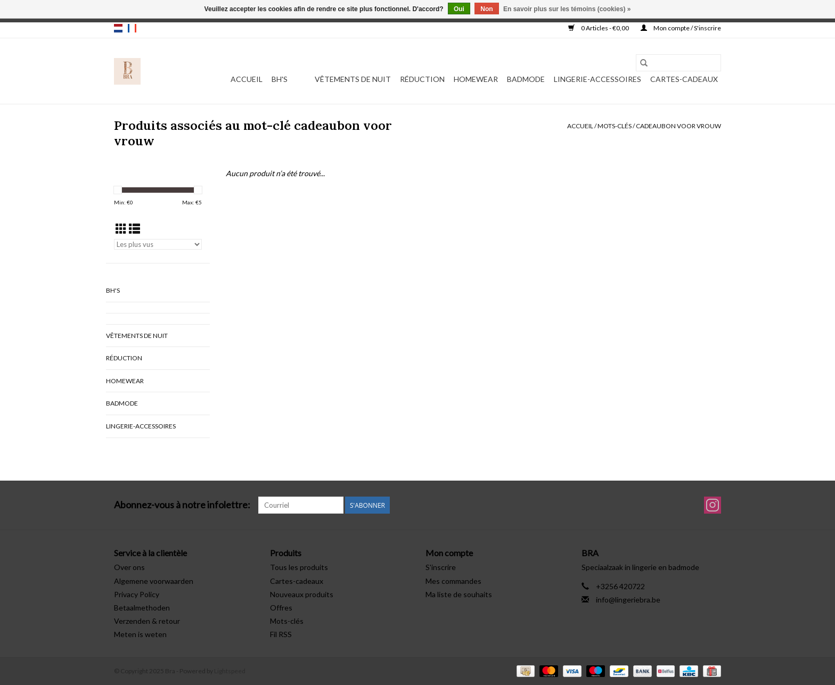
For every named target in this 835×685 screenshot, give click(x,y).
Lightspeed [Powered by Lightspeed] (229, 671)
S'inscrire (440, 567)
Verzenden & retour (147, 620)
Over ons (129, 567)
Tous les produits (299, 567)
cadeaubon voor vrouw (678, 126)
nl (118, 28)
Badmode (526, 79)
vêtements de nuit (353, 79)
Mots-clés (614, 126)
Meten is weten (140, 634)
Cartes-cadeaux (684, 79)
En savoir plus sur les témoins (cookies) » (567, 9)
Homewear (476, 79)
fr (132, 28)
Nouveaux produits (301, 594)
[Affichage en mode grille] (121, 228)
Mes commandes (453, 580)
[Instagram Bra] (712, 505)
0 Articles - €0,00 (599, 28)
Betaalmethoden (142, 607)
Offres (281, 607)
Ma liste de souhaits (458, 594)
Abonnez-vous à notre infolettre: (182, 504)
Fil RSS (281, 634)
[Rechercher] (678, 62)
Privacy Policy (136, 594)
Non (486, 9)
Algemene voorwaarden (153, 580)
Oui (459, 9)
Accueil (247, 79)
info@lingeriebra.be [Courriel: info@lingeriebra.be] (628, 599)
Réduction (422, 79)
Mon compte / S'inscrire (681, 28)
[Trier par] (158, 244)
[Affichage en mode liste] (134, 228)
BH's (280, 79)
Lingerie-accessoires (597, 79)
